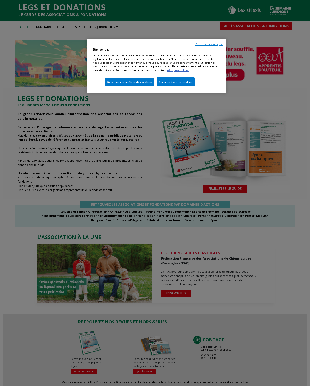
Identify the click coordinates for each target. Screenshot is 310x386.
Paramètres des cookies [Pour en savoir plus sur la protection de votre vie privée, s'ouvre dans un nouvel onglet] (189, 66)
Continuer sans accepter (209, 44)
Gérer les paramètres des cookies (129, 81)
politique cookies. (177, 70)
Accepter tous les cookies (175, 81)
